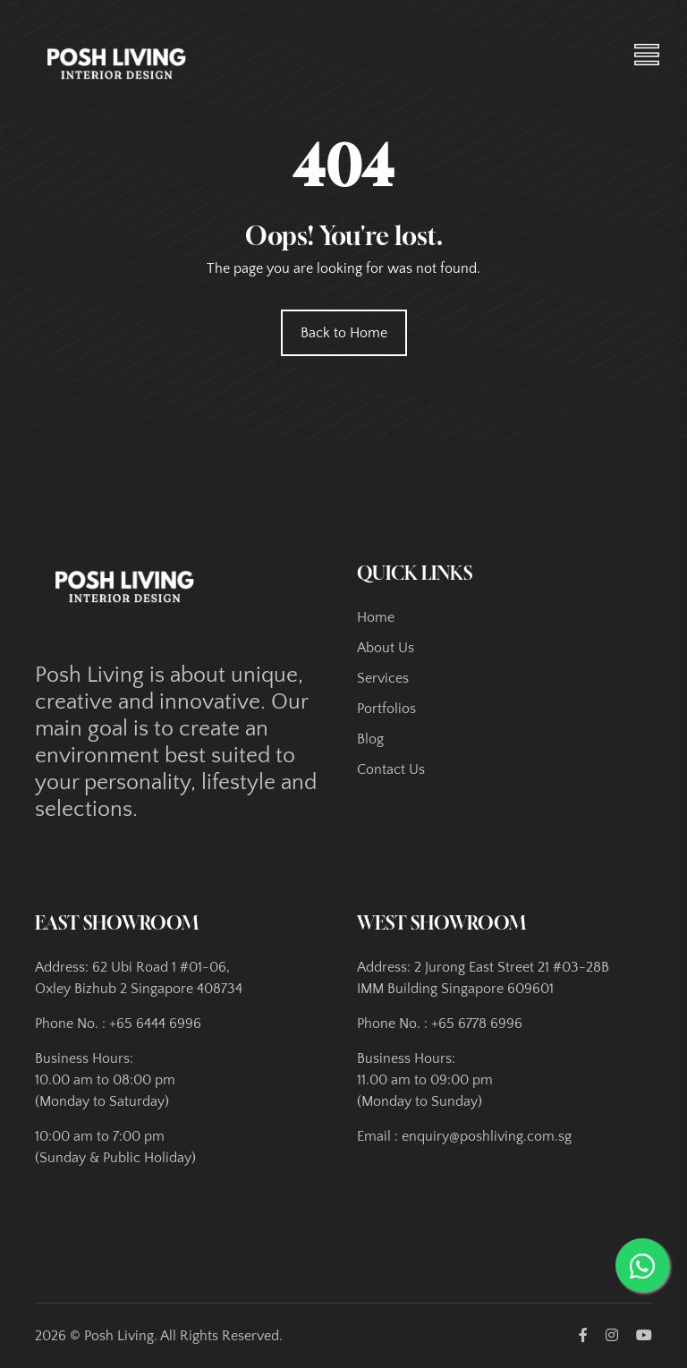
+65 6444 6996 (155, 1023)
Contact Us (391, 769)
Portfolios (386, 709)
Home (375, 617)
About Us (385, 648)
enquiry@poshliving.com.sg (487, 1136)
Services (383, 678)
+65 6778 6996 (476, 1023)
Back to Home (344, 333)
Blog (370, 739)
